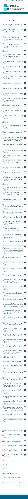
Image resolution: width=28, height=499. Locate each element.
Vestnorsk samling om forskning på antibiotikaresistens (8, 477)
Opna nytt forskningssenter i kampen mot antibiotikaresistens (9, 485)
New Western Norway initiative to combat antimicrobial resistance (9, 482)
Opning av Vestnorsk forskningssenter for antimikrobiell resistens (9, 475)
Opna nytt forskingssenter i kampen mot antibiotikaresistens (9, 480)
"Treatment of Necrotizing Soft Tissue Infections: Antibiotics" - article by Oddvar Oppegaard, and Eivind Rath (13, 357)
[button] (14, 13)
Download (25, 43)
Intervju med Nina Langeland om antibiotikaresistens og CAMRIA (9, 462)
